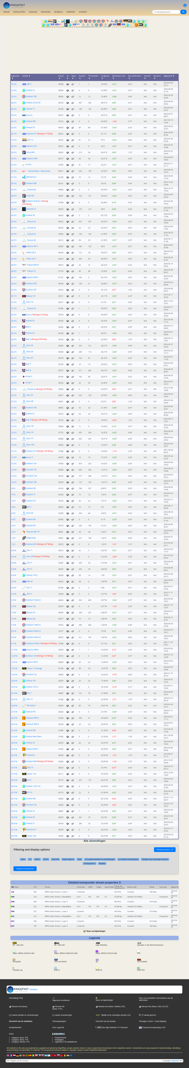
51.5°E (14, 177)
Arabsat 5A (30, 320)
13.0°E (14, 470)
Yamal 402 (30, 152)
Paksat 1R (31, 271)
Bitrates (102, 863)
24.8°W (14, 705)
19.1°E (14, 451)
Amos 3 (29, 314)
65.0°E (14, 115)
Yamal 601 (30, 195)
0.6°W (13, 556)
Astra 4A (29, 513)
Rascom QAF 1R (33, 531)
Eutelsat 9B (30, 488)
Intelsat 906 (31, 121)
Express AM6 (32, 158)
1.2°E (13, 544)
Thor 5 (29, 562)
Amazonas (30, 755)
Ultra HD (55, 859)
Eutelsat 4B (30, 519)
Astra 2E (29, 345)
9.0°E (13, 488)
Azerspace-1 (31, 209)
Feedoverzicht (60, 1038)
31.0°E (14, 308)
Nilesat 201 (31, 612)
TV (30, 859)
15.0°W (14, 668)
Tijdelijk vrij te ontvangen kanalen (155, 859)
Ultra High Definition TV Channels (112, 1027)
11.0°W (14, 650)
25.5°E (14, 383)
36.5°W (14, 761)
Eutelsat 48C (31, 544)
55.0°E (14, 152)
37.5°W (14, 767)
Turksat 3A (31, 234)
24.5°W (14, 699)
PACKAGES (45, 12)
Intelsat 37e (31, 680)
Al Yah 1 (29, 164)
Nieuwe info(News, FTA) (58, 1007)
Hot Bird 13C (31, 805)
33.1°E (14, 296)
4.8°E (13, 507)
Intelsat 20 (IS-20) (33, 102)
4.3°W (13, 594)
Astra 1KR (30, 445)
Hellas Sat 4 (31, 252)
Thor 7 (29, 550)
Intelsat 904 (31, 730)
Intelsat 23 (30, 811)
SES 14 (29, 792)
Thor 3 (29, 594)
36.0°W (14, 749)
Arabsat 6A (30, 333)
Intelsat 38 (30, 215)
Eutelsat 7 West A (33, 625)
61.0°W (14, 829)
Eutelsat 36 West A (33, 201)
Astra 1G (29, 302)
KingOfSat (175, 1061)
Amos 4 (29, 115)
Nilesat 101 (31, 296)
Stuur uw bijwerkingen (96, 931)
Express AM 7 (32, 246)
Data (79, 859)
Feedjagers (59, 1040)
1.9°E (13, 538)
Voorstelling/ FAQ (16, 998)
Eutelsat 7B (30, 500)
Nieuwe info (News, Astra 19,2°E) (153, 1006)
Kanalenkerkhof (15, 1027)
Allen (23, 859)
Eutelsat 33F (31, 289)
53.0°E (14, 158)
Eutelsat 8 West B (33, 637)
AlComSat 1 (31, 705)
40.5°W (14, 780)
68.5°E (14, 103)
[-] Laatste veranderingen (128, 859)
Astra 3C (29, 395)
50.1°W (14, 798)
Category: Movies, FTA (21, 1042)
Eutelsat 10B (31, 482)
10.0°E (14, 482)
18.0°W (14, 681)
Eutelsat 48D (31, 761)
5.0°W (13, 600)
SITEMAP (83, 12)
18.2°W (14, 687)
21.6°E (14, 407)
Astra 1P (29, 438)
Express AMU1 (33, 277)
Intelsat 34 (30, 817)
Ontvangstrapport (59, 1021)
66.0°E (14, 109)
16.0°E (14, 463)
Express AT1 (32, 133)
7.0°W (13, 606)
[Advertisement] (94, 49)
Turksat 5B (31, 240)
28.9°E (14, 339)
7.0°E (13, 494)
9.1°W (13, 643)
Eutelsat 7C (30, 494)
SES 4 (29, 693)
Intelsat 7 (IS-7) (32, 687)
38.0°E (14, 265)
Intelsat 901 (31, 711)
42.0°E (14, 221)
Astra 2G (29, 351)
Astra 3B (29, 401)
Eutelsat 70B (31, 96)
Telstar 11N (31, 774)
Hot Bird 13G (31, 476)
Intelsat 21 (30, 823)
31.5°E (14, 302)
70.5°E (14, 96)
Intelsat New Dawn (34, 736)
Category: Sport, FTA (20, 1038)
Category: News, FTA (20, 1040)
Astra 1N (29, 432)
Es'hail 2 (29, 376)
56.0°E (14, 146)
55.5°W (14, 817)
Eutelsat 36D (31, 283)
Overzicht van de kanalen (106, 1021)
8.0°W (13, 631)
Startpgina (22, 989)
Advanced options (165, 849)
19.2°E (14, 426)
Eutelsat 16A (31, 463)
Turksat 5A (31, 308)
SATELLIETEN (19, 12)
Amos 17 (29, 457)
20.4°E (14, 420)
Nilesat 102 (31, 606)
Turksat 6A (31, 228)
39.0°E (14, 252)
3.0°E (13, 525)
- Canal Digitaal (159, 1021)
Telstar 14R (31, 836)
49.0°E (14, 196)
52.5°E (14, 165)
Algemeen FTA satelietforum (66, 1042)
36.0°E (14, 277)
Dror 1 (29, 587)
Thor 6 (29, 569)
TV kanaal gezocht (147, 1015)
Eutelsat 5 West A (33, 643)
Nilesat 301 (31, 618)
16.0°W (14, 674)
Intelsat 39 (30, 127)
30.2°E (14, 314)
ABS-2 (29, 84)
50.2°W (14, 805)
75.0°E (14, 84)
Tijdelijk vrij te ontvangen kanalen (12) (113, 1015)
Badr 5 (28, 327)
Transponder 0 (89, 863)
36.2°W (14, 755)
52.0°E (14, 171)
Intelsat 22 (30, 90)
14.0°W (14, 662)
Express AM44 (32, 649)
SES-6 (29, 780)
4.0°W (13, 587)
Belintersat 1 (31, 177)
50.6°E (14, 202)
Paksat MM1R (33, 265)
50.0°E (14, 189)
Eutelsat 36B (31, 183)
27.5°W (14, 712)
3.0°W (13, 581)
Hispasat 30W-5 (32, 718)
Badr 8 (28, 370)
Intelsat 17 (30, 109)
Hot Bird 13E (31, 674)
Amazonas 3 (31, 829)
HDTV (37, 859)
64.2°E (14, 121)
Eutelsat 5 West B (33, 600)
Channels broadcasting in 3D (152, 1027)
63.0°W (14, 836)
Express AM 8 (32, 662)
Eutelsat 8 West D (33, 631)
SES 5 (29, 507)
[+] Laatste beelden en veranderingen (100, 859)
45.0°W (14, 786)
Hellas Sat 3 (31, 258)
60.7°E (14, 134)
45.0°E (14, 215)
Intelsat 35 (30, 742)
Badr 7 (28, 364)
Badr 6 (28, 420)
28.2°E (14, 345)
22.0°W (14, 693)
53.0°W (14, 811)
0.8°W (13, 550)
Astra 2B (29, 556)
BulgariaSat (31, 538)
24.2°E (14, 389)
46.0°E (14, 209)
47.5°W (14, 792)
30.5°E (14, 321)
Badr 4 (28, 339)
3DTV (46, 859)
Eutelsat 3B (30, 525)
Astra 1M (30, 426)
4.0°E (13, 519)
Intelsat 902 (31, 798)
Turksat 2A (31, 389)
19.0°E (14, 445)
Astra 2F (29, 358)
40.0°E (14, 246)
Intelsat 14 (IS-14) (33, 786)
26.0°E (14, 364)
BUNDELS (58, 12)
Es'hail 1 (29, 383)
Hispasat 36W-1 (32, 749)
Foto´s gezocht (58, 1027)
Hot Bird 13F (31, 469)
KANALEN (33, 12)
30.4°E (14, 327)
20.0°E (14, 414)
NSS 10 (30, 767)
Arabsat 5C (30, 414)
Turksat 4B (31, 189)
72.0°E (14, 90)
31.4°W (14, 730)
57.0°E (14, 140)
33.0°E (14, 290)
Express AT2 (32, 146)
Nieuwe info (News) (18, 1006)
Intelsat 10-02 (31, 575)
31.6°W (14, 736)
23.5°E (14, 395)
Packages (143, 1021)
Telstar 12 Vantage (34, 668)
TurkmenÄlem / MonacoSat (39, 171)
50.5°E (14, 183)
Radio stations (68, 859)
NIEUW (6, 12)
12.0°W (14, 656)
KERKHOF (71, 12)
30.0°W (14, 718)
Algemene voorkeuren (61, 999)
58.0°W (14, 823)
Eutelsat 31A (31, 451)
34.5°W (14, 743)
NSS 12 (30, 140)
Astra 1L (29, 699)
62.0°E (14, 127)
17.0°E (14, 457)
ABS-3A (30, 581)
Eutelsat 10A (31, 656)
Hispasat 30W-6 (32, 724)
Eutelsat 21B (31, 407)
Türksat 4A (31, 221)
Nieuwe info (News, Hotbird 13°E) (110, 1006)
